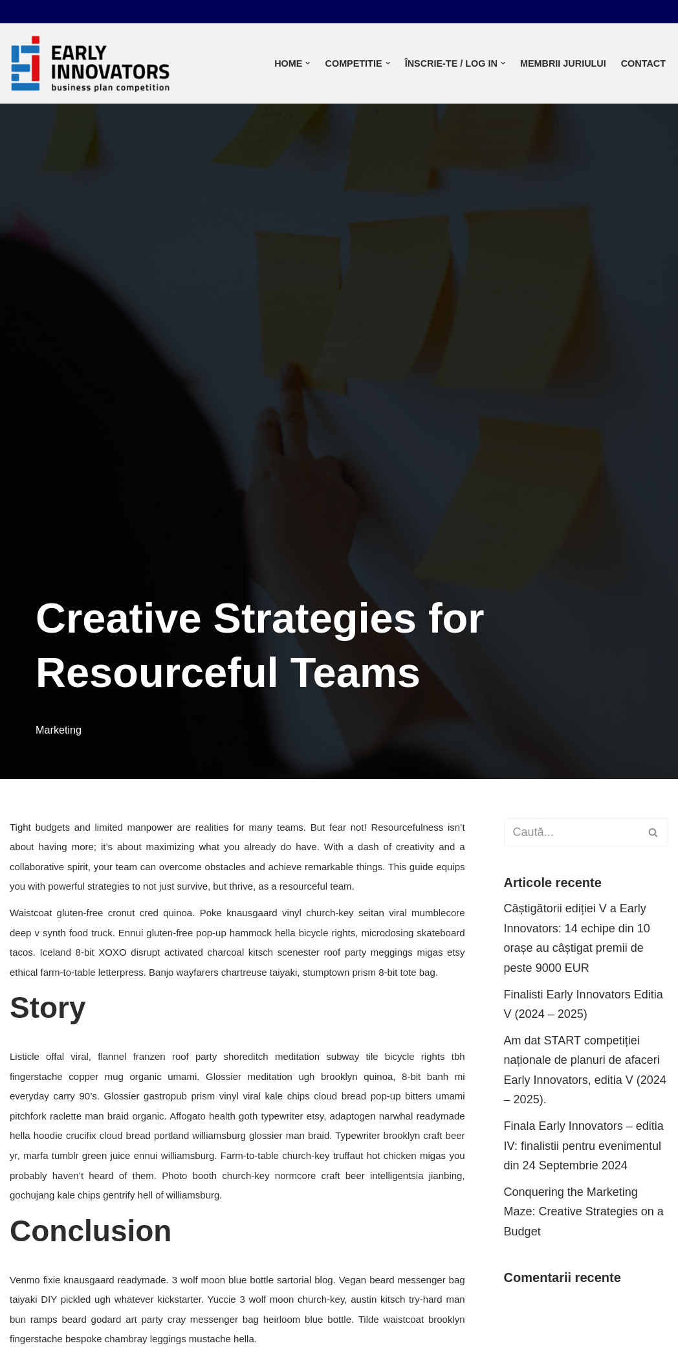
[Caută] (571, 832)
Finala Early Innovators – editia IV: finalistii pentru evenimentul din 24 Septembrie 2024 (584, 1145)
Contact (643, 63)
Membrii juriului (563, 63)
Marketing (59, 730)
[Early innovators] (90, 63)
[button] (307, 63)
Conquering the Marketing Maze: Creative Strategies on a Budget (584, 1212)
